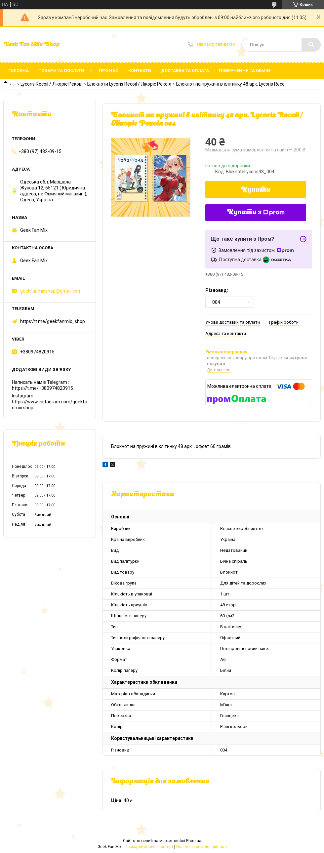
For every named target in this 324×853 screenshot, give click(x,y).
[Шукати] (311, 45)
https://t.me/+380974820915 (42, 388)
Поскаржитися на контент (149, 846)
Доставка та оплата (185, 70)
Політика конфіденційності (201, 846)
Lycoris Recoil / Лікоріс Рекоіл (51, 84)
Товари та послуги (61, 70)
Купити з (256, 212)
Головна (18, 70)
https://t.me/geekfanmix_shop (52, 321)
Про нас (108, 70)
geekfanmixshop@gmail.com (51, 291)
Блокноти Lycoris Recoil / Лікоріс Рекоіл (129, 84)
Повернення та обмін (244, 70)
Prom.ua (193, 840)
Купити (255, 190)
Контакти (139, 70)
